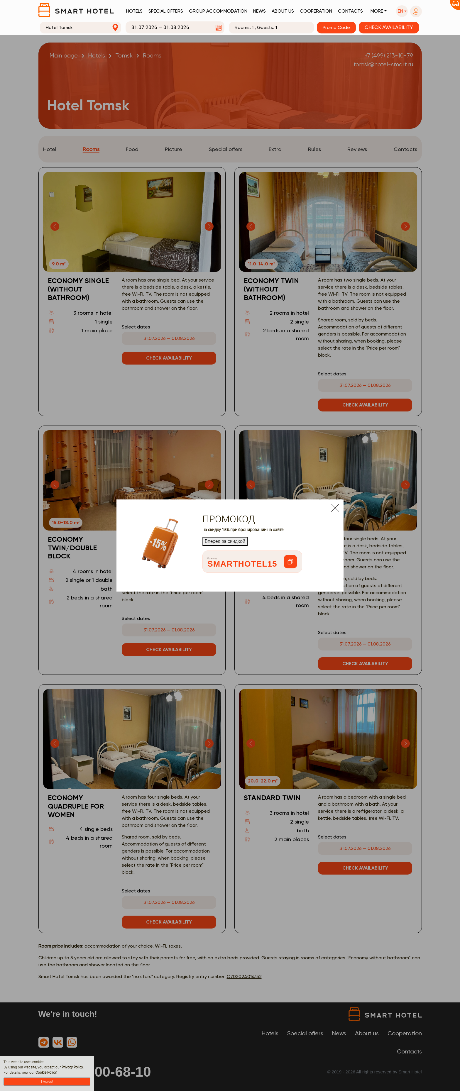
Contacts (350, 11)
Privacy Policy (72, 1067)
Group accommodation (218, 11)
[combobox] (80, 27)
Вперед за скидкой (225, 541)
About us (283, 11)
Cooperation (316, 11)
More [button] (377, 11)
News (259, 11)
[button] (402, 11)
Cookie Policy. (46, 1072)
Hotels (134, 11)
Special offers (165, 11)
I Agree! (47, 1082)
